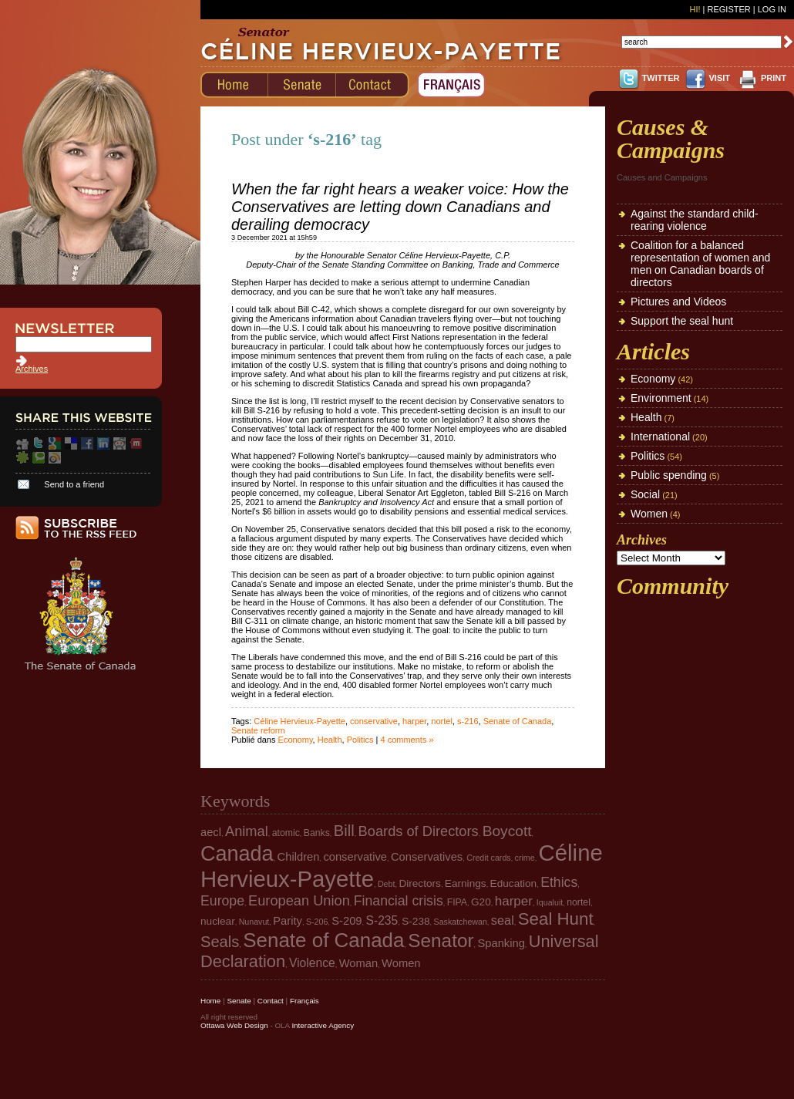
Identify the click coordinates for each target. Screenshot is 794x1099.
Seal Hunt (556, 919)
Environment (661, 398)
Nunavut (254, 921)
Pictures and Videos (678, 301)
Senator (440, 940)
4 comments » (406, 739)
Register (728, 9)
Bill (344, 830)
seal (502, 920)
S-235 (382, 920)
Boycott (507, 831)
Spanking (500, 943)
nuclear (217, 921)
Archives (31, 368)
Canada (237, 853)
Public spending (669, 475)
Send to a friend (74, 484)
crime (525, 857)
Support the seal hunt (682, 321)
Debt (386, 883)
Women (649, 513)
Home (210, 1000)
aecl (210, 832)
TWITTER (661, 78)
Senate (239, 1000)
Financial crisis (398, 901)
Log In (772, 9)
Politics (360, 739)
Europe (222, 901)
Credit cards (488, 857)
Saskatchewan (460, 921)
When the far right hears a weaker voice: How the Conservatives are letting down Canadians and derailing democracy (400, 206)
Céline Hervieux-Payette (299, 721)
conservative (374, 721)
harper (414, 721)
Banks (317, 833)
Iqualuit (550, 902)
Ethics (558, 882)
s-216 (468, 721)
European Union (299, 900)
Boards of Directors (418, 831)
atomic (286, 833)
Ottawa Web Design (234, 1025)
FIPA (457, 902)
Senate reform (258, 730)
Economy (295, 739)
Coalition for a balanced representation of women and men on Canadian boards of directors (700, 263)
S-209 (346, 921)
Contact (270, 1000)
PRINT (773, 78)
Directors (420, 883)
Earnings (465, 883)
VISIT (719, 78)
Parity (287, 921)
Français (304, 1000)
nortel (442, 721)
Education (513, 883)
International (660, 436)
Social (645, 494)
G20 (481, 902)
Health (330, 739)
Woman (358, 963)
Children (299, 857)
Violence (312, 962)
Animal (246, 831)
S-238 (415, 921)
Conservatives (427, 857)
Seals (219, 941)
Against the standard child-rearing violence (695, 219)
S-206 (317, 921)
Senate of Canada (517, 721)
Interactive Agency (322, 1025)
